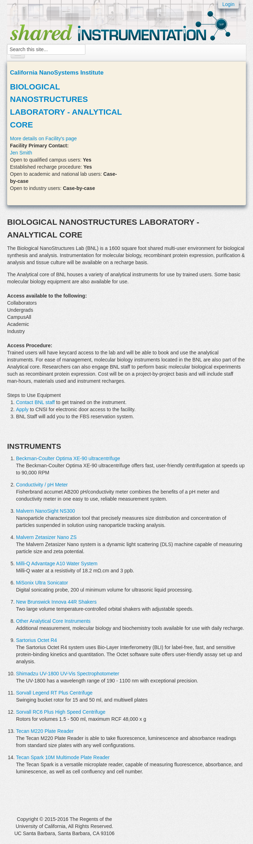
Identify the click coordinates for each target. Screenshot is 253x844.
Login (228, 4)
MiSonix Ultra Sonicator (42, 583)
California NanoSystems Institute (57, 72)
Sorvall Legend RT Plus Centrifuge (54, 693)
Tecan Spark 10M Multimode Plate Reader (63, 757)
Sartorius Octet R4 (36, 640)
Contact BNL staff (35, 402)
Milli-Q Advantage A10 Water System (56, 563)
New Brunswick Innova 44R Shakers (56, 602)
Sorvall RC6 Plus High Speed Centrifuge (60, 712)
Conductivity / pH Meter (42, 485)
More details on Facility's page (43, 138)
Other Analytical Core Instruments (53, 621)
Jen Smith (21, 153)
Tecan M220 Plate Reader (45, 731)
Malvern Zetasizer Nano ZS (46, 537)
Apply (22, 409)
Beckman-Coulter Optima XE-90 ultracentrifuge (68, 458)
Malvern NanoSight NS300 (45, 511)
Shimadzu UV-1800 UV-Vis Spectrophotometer (67, 673)
